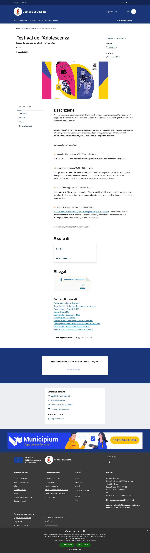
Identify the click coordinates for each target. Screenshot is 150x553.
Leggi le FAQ (18, 521)
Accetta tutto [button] (67, 545)
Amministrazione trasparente (55, 517)
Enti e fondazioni (20, 489)
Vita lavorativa (50, 482)
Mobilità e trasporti (51, 486)
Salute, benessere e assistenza (55, 493)
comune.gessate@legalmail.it (122, 500)
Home (18, 28)
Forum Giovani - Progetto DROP (66, 309)
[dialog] (75, 540)
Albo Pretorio (49, 521)
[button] (75, 549)
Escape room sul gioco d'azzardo (66, 303)
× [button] (147, 530)
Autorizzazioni (50, 497)
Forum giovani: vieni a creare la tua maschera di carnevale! (77, 323)
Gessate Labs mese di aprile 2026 (67, 314)
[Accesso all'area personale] (128, 3)
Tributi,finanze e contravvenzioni (56, 489)
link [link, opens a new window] (95, 540)
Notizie (33, 28)
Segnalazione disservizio (22, 517)
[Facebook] (115, 11)
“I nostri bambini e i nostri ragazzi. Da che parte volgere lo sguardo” (81, 211)
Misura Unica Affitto (62, 311)
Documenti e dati (20, 501)
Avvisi (77, 486)
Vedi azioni (122, 38)
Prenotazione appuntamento (24, 514)
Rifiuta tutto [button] (83, 545)
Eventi (77, 500)
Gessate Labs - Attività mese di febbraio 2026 (71, 326)
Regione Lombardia (20, 2)
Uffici (15, 486)
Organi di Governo (20, 478)
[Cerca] (133, 11)
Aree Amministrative (21, 482)
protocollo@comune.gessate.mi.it (126, 505)
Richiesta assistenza (21, 525)
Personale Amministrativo (23, 497)
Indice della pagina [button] (25, 107)
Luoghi (77, 496)
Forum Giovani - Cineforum (64, 317)
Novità (25, 28)
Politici (16, 493)
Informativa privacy (51, 525)
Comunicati (79, 482)
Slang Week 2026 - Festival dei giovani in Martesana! (74, 306)
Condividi (111, 38)
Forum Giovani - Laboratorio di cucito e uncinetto (73, 320)
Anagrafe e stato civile (52, 478)
